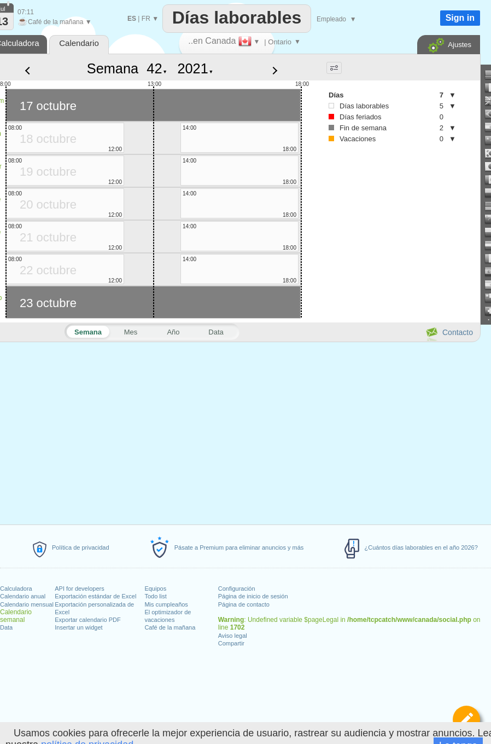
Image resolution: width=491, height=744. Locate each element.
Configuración (236, 588)
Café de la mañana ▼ (54, 22)
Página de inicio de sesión (253, 596)
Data (6, 627)
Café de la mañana (169, 627)
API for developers (79, 588)
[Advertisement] (382, 241)
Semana (112, 68)
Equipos (155, 588)
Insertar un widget (78, 627)
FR (146, 18)
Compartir (231, 643)
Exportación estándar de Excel (95, 596)
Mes (131, 332)
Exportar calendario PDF (87, 619)
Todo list (155, 596)
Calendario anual (22, 596)
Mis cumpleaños (166, 604)
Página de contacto (244, 604)
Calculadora (16, 588)
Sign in (460, 17)
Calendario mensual (27, 604)
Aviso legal (232, 635)
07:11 (25, 12)
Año (173, 332)
